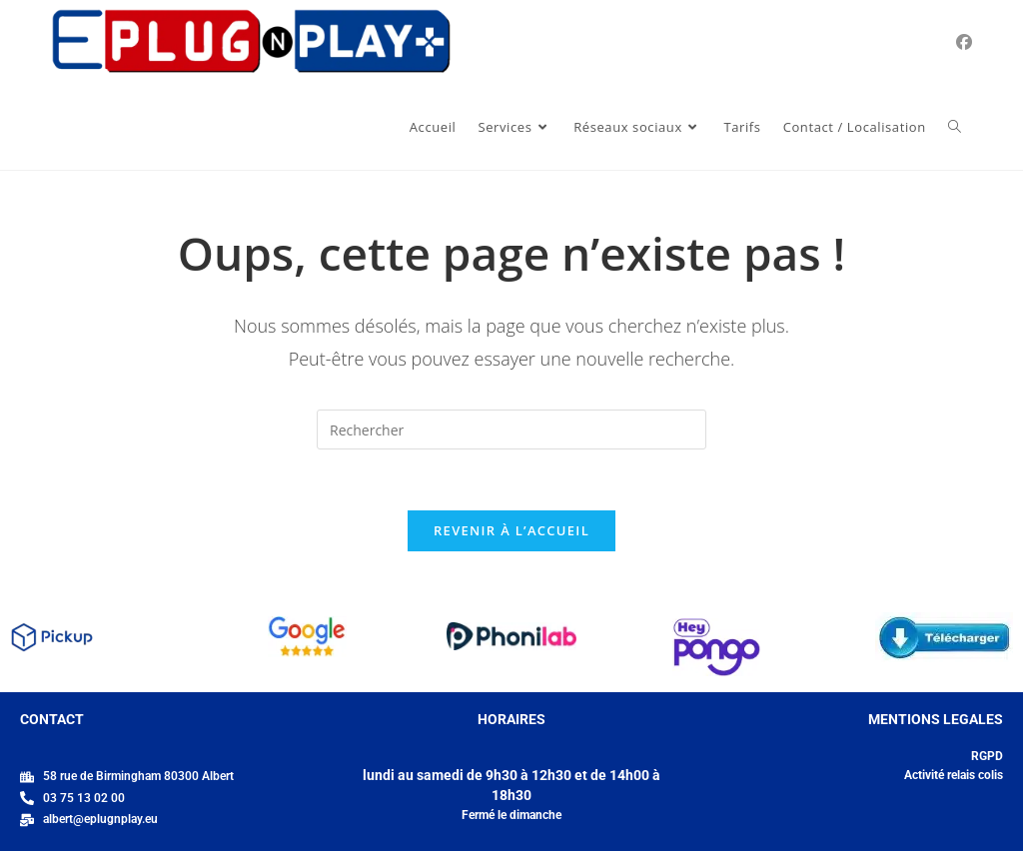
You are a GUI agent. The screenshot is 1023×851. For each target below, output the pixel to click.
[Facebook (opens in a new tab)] (964, 42)
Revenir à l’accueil (511, 530)
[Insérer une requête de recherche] (511, 429)
